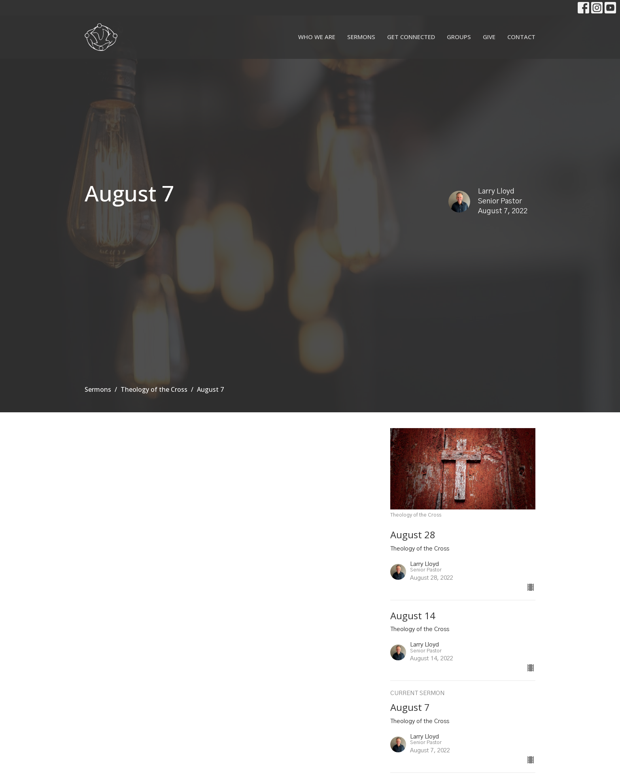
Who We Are (316, 37)
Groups (459, 37)
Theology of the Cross (154, 389)
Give (489, 37)
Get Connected (411, 37)
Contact (521, 37)
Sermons (361, 37)
